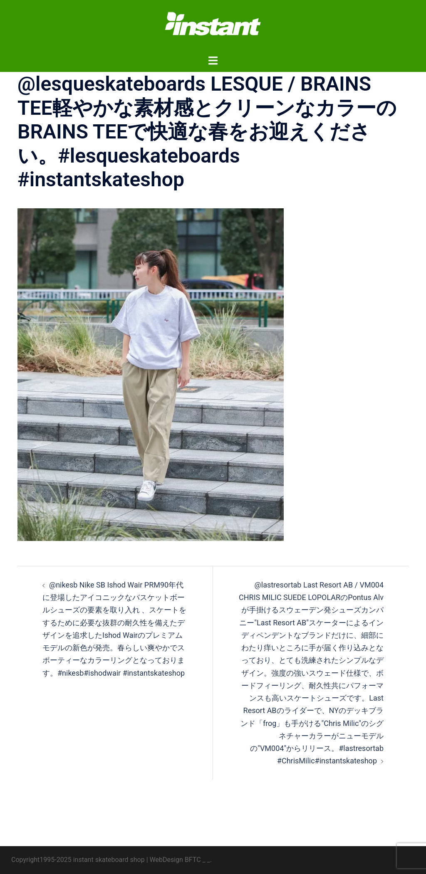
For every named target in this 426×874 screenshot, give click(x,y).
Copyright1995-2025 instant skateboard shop (78, 860)
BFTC (193, 860)
